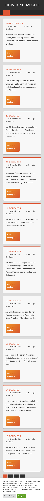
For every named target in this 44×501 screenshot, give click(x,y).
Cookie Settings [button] (9, 496)
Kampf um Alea (15, 23)
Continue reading (11, 54)
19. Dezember (14, 300)
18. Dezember (14, 343)
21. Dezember (14, 208)
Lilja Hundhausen (22, 5)
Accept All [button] (21, 496)
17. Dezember (14, 389)
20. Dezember (14, 250)
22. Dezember (14, 161)
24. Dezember (14, 69)
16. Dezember (14, 435)
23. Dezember (14, 115)
